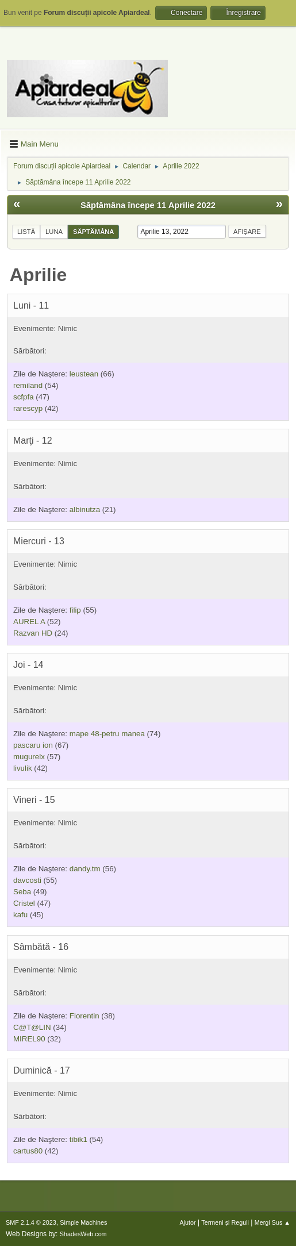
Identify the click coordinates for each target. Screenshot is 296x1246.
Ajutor (187, 1222)
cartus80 (28, 1151)
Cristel (24, 903)
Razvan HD (32, 633)
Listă (26, 231)
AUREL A (29, 621)
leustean (84, 374)
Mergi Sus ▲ (272, 1222)
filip (75, 610)
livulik (22, 768)
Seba (22, 891)
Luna (54, 231)
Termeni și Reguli (225, 1222)
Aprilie (38, 274)
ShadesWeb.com (83, 1233)
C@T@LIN (32, 1027)
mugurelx (29, 756)
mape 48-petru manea (107, 733)
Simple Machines (83, 1222)
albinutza (85, 509)
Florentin (84, 1016)
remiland (28, 385)
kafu (20, 914)
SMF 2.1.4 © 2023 (31, 1222)
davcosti (27, 880)
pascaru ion (33, 745)
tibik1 (78, 1139)
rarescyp (28, 408)
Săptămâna (93, 231)
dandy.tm (85, 868)
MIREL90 (29, 1039)
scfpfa (23, 397)
